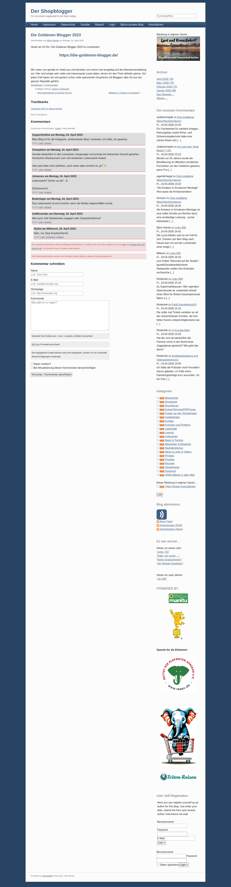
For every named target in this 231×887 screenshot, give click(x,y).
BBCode (35, 344)
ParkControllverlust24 (184, 304)
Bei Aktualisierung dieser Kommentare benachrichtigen (65, 367)
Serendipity (47, 876)
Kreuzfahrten (156, 24)
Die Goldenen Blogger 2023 (56, 35)
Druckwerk (171, 401)
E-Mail (34, 280)
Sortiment (170, 471)
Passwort (162, 829)
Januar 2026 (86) (166, 90)
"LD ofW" (162, 579)
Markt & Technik (174, 440)
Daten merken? (42, 364)
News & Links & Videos (178, 451)
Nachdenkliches (174, 448)
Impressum (49, 24)
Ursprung (50, 237)
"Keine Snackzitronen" (169, 559)
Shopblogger (37, 85)
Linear (58, 128)
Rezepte (170, 463)
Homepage (37, 289)
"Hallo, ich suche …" (168, 555)
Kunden (169, 421)
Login (112, 24)
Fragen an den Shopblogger (181, 413)
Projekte (169, 459)
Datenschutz (68, 24)
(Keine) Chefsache (60, 89)
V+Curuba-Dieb (181, 330)
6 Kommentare (51, 85)
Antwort (47, 143)
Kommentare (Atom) (171, 529)
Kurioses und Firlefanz (177, 425)
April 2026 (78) (165, 79)
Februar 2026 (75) (167, 86)
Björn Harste (53, 40)
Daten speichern (169, 864)
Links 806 (180, 227)
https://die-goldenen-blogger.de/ (88, 55)
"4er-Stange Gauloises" (170, 563)
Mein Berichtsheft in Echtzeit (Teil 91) (55, 93)
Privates (169, 455)
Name (34, 270)
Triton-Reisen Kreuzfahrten (180, 486)
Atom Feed (166, 521)
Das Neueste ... (165, 94)
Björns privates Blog (131, 24)
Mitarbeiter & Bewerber (178, 444)
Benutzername (165, 821)
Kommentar (37, 298)
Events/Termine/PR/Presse (180, 409)
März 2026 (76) (165, 82)
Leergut (169, 432)
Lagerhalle (171, 428)
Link (41, 143)
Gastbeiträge (172, 417)
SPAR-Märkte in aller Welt (179, 475)
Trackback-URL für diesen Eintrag (46, 108)
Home (34, 24)
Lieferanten (171, 436)
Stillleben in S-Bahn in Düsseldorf (123, 93)
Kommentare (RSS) (171, 525)
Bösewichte (171, 398)
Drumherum (171, 405)
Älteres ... (162, 98)
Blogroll (99, 24)
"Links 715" (163, 552)
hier (124, 244)
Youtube (85, 24)
